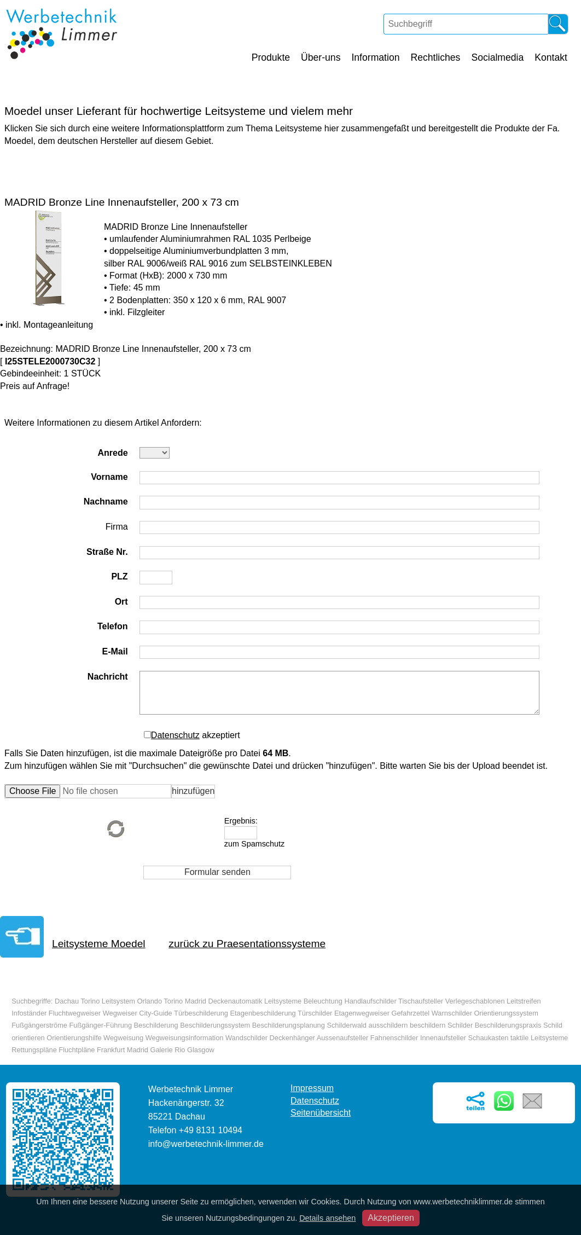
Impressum (312, 1088)
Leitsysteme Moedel (99, 943)
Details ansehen (327, 1218)
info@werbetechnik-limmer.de (206, 1144)
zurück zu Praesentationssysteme (247, 943)
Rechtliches (435, 57)
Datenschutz (175, 735)
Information (375, 57)
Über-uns (320, 57)
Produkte (271, 57)
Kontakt (550, 57)
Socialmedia (497, 57)
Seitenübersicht (320, 1112)
